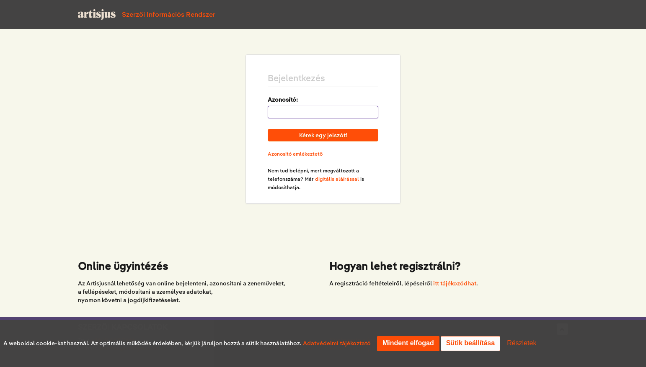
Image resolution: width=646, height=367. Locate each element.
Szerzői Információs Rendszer (168, 14)
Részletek (521, 342)
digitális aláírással (337, 179)
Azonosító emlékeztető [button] (295, 154)
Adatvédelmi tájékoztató (337, 343)
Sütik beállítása (470, 342)
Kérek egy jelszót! (323, 135)
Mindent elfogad (408, 342)
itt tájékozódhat (454, 283)
